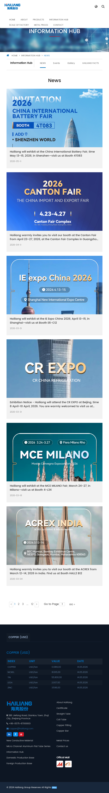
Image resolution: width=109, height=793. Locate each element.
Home (12, 19)
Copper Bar (62, 730)
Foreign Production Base (19, 763)
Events (56, 63)
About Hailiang (64, 702)
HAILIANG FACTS (90, 63)
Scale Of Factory (19, 25)
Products (38, 19)
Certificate (61, 708)
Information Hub (58, 19)
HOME (15, 55)
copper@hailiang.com (20, 728)
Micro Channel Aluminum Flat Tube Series (28, 746)
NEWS (47, 55)
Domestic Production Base (20, 757)
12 (32, 604)
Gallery (71, 63)
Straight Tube (63, 713)
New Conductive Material (20, 740)
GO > (72, 604)
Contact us (62, 746)
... (27, 604)
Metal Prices (41, 25)
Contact (58, 25)
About (24, 19)
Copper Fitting (63, 725)
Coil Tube (61, 719)
